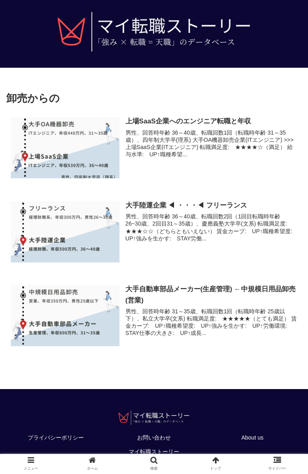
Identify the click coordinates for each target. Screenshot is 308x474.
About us (252, 437)
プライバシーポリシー (56, 437)
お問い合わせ (154, 437)
